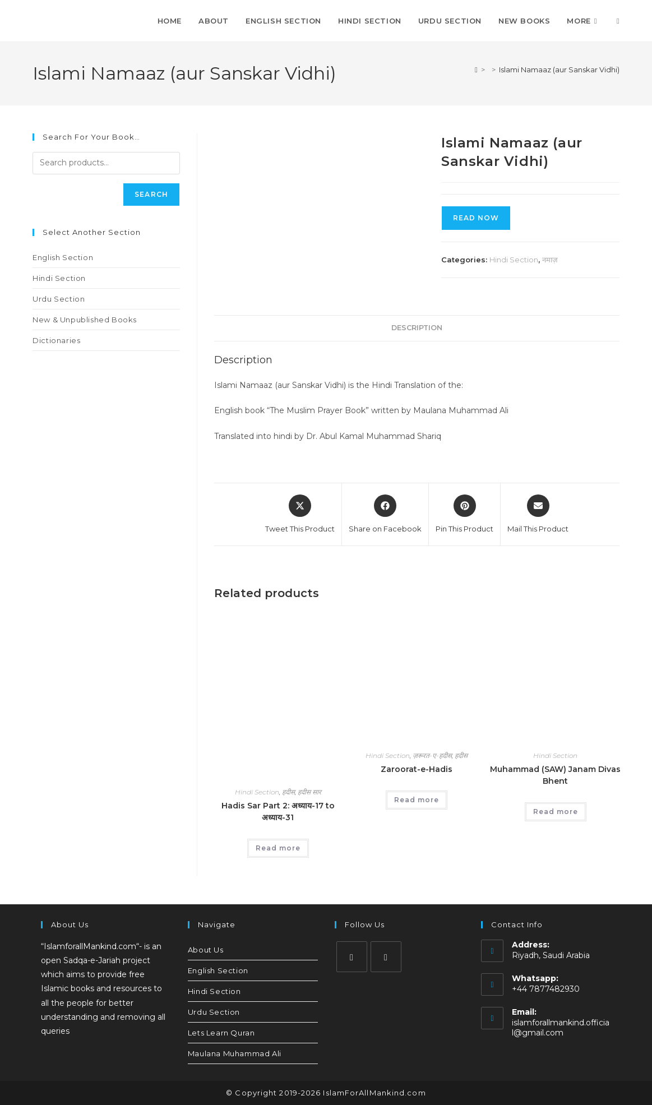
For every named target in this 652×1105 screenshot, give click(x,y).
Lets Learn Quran (221, 1032)
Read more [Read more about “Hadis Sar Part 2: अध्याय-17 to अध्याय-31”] (278, 848)
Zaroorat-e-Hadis (416, 769)
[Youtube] (386, 956)
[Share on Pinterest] (464, 514)
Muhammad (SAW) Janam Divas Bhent (555, 775)
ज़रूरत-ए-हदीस (432, 755)
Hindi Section (513, 259)
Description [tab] (416, 327)
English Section (63, 257)
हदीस (288, 792)
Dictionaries (56, 340)
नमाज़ (550, 259)
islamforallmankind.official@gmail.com (560, 1028)
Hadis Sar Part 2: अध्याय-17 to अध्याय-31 (278, 811)
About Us (206, 949)
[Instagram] (351, 956)
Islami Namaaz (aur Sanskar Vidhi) (559, 69)
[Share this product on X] (300, 514)
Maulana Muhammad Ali (234, 1053)
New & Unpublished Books (85, 319)
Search (151, 194)
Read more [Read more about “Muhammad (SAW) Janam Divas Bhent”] (555, 811)
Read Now (476, 218)
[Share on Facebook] (385, 514)
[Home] (476, 69)
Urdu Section (59, 298)
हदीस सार (309, 792)
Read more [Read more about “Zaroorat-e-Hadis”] (416, 800)
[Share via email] (537, 514)
